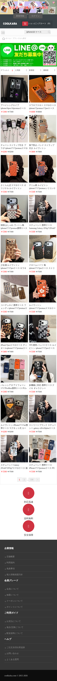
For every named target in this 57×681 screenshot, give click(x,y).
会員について (12, 589)
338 (31, 480)
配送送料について (14, 633)
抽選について (12, 595)
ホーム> (9, 38)
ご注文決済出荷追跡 (15, 647)
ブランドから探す (19, 38)
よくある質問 (12, 659)
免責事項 (10, 569)
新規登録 (20, 16)
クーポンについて (14, 601)
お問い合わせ (12, 653)
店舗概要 (10, 557)
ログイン (35, 16)
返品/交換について (14, 627)
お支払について (13, 621)
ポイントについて (14, 607)
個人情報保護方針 (14, 574)
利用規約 (10, 563)
